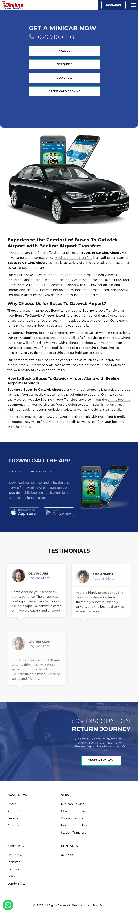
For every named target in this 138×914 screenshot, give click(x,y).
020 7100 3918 (57, 36)
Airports (13, 825)
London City (16, 883)
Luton (11, 876)
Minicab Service (73, 804)
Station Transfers (73, 832)
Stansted (14, 862)
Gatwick (13, 869)
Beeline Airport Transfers (73, 257)
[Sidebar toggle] (133, 5)
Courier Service (72, 818)
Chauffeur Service (74, 811)
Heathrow (14, 855)
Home (12, 804)
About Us (14, 811)
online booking (119, 399)
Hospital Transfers (74, 825)
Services (13, 818)
